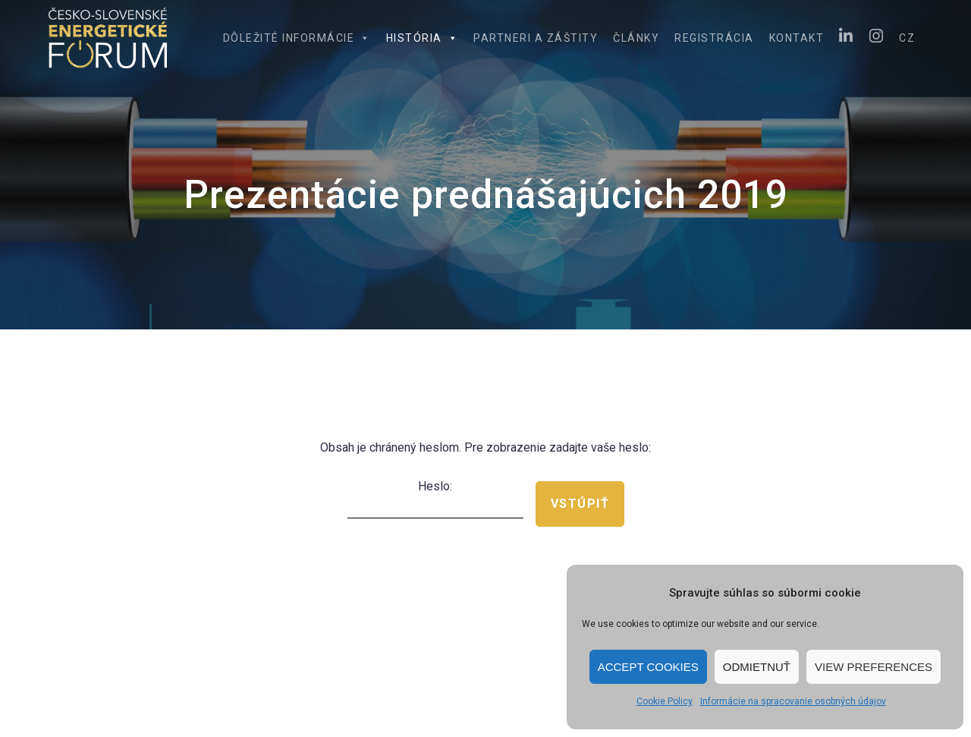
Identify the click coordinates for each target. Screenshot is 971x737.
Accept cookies (648, 666)
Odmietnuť (756, 666)
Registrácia (714, 38)
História (422, 38)
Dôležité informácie (297, 38)
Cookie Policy (664, 701)
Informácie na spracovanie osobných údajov (793, 701)
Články (636, 38)
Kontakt (797, 38)
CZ (907, 38)
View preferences (873, 666)
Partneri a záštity (535, 38)
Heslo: (435, 498)
